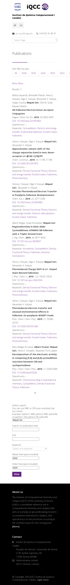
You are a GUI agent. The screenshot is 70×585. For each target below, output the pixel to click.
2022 (62, 73)
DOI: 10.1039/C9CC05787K (25, 163)
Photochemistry (20, 178)
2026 (24, 73)
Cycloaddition (29, 128)
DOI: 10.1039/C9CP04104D (25, 326)
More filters (17, 83)
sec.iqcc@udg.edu (24, 33)
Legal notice (43, 579)
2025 (33, 73)
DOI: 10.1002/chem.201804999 (27, 202)
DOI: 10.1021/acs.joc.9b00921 (26, 241)
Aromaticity (28, 248)
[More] (15, 526)
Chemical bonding (31, 379)
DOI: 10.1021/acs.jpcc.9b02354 (27, 280)
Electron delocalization (43, 213)
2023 (52, 73)
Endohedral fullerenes (31, 131)
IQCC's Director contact (27, 564)
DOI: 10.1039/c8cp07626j (24, 372)
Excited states (50, 131)
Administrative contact (27, 560)
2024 (43, 73)
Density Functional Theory (35, 170)
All (16, 73)
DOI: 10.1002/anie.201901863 (26, 120)
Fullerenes (17, 135)
